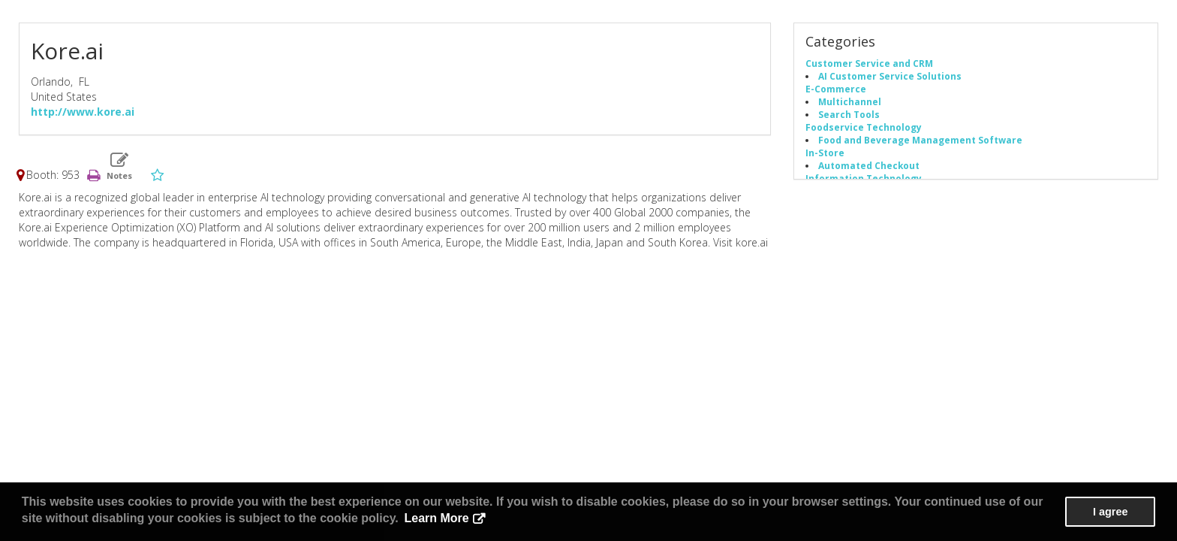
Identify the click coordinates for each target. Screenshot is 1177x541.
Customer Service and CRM (869, 63)
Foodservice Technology (863, 127)
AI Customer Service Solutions (890, 76)
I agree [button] (1110, 512)
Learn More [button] (436, 518)
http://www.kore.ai (82, 111)
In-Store (824, 153)
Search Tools (849, 114)
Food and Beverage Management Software (920, 140)
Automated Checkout (869, 165)
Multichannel (849, 101)
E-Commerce (835, 89)
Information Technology (863, 178)
